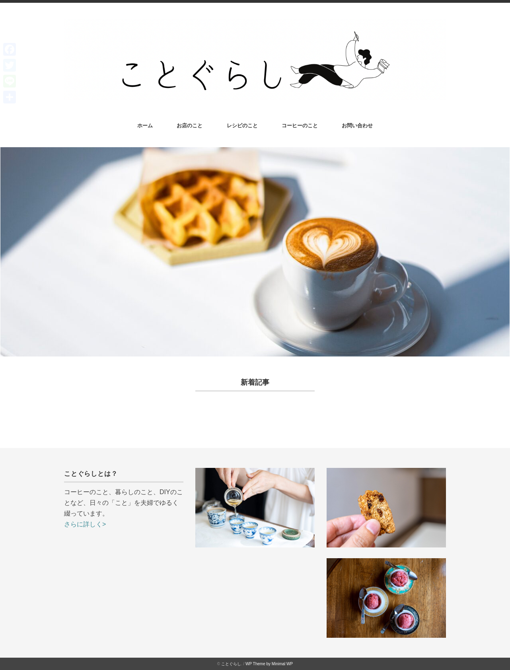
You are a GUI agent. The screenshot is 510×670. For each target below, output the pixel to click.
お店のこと (189, 126)
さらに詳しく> (85, 524)
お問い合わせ (357, 126)
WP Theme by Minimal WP (269, 664)
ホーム (145, 126)
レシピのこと (242, 126)
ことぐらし (231, 664)
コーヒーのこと (300, 126)
